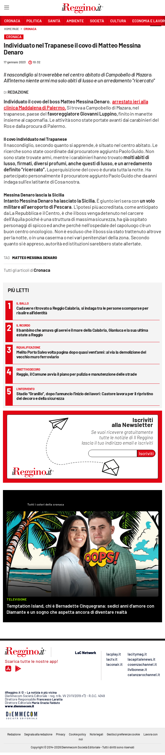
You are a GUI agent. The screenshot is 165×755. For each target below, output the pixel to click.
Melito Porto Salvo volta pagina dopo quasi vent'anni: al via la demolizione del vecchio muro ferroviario (81, 354)
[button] (155, 31)
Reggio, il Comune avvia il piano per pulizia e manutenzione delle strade (76, 374)
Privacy (60, 734)
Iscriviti (146, 453)
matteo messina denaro (34, 257)
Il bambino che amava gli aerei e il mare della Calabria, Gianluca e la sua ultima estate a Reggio (82, 332)
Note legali (96, 734)
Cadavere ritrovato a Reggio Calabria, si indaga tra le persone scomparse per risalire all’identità (82, 310)
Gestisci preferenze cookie (123, 734)
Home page (11, 29)
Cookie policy (77, 734)
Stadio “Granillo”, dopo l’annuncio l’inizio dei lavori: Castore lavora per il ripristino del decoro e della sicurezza (84, 396)
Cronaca (30, 29)
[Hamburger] (6, 8)
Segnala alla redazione (38, 734)
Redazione (14, 734)
